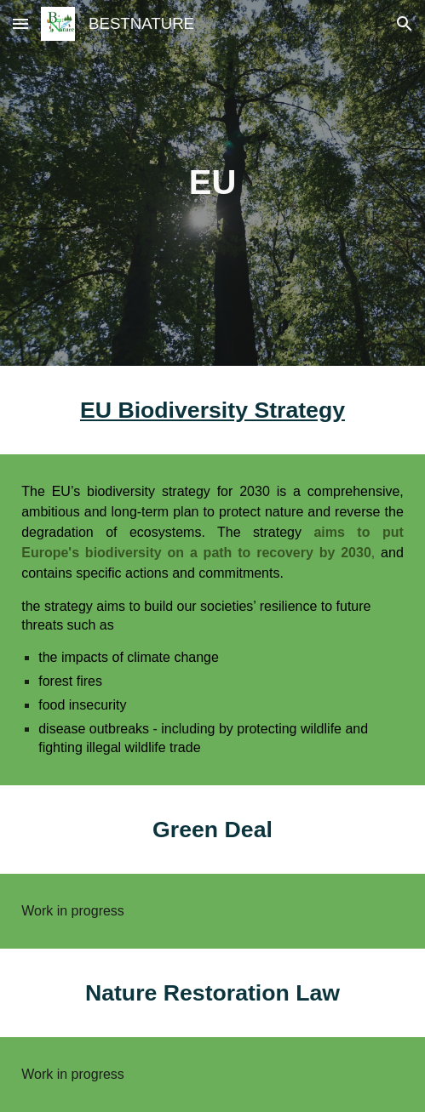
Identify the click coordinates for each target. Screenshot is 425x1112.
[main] (212, 182)
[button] (20, 23)
